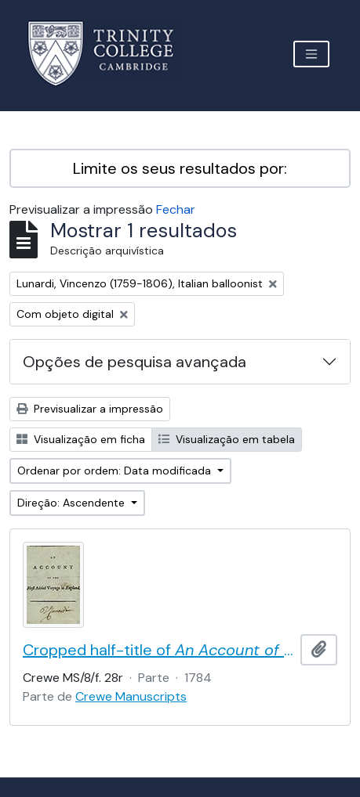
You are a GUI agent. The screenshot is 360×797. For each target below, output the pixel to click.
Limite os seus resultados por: (180, 168)
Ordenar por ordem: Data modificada (115, 470)
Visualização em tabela (226, 439)
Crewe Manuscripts (131, 696)
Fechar (175, 209)
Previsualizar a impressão (89, 409)
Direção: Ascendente (72, 503)
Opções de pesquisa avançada (134, 362)
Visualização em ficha (80, 439)
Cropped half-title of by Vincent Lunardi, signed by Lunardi (158, 649)
